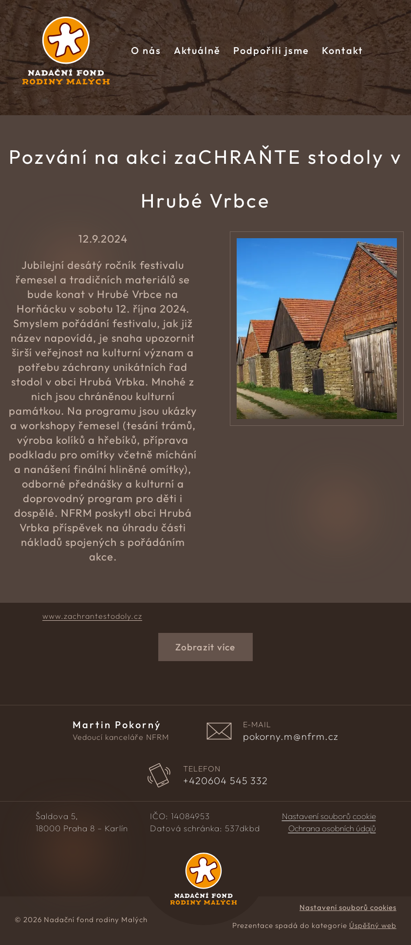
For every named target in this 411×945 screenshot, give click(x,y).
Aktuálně (197, 50)
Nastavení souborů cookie (329, 816)
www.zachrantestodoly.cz (92, 616)
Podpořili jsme (271, 50)
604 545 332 (225, 781)
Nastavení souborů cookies (347, 907)
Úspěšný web (372, 925)
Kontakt (342, 50)
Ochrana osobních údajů (332, 828)
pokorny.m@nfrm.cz (291, 736)
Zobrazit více (205, 647)
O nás (146, 50)
